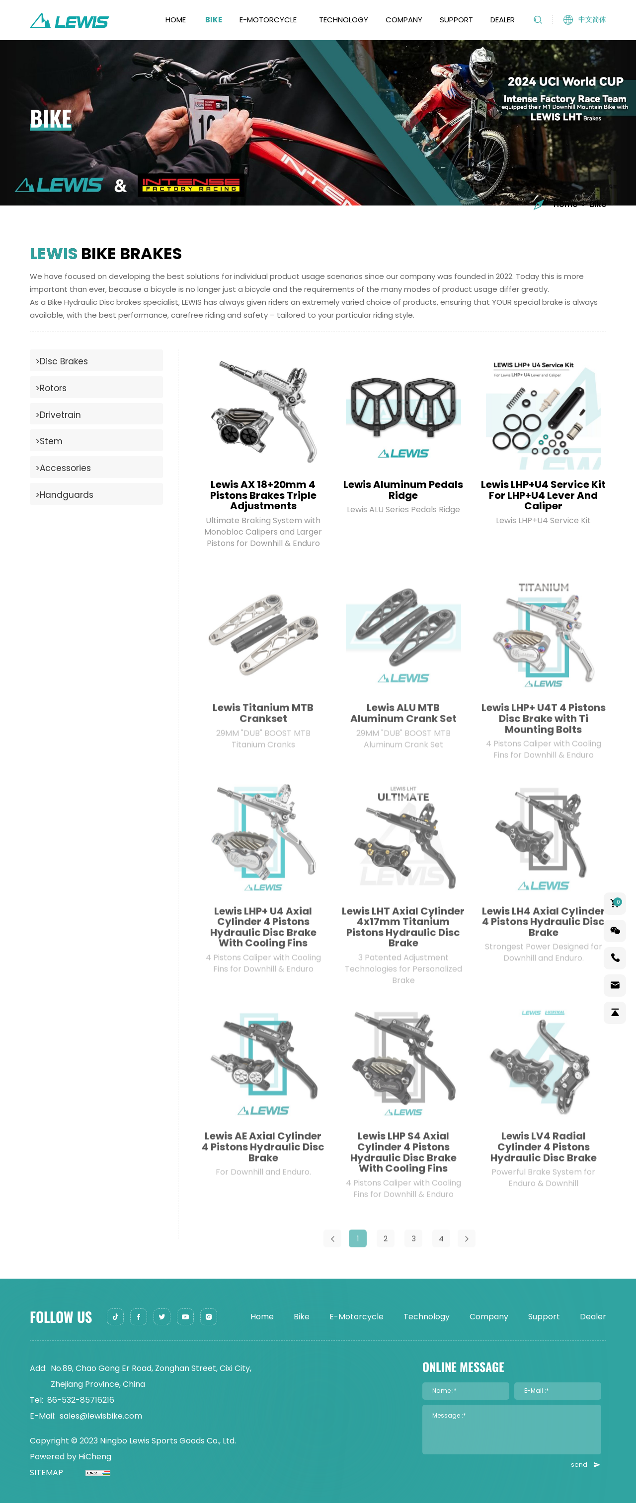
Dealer (502, 19)
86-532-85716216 (80, 1400)
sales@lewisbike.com (101, 1416)
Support (456, 19)
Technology (343, 19)
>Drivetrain (58, 415)
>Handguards (64, 495)
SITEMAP (46, 1472)
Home (175, 19)
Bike (213, 19)
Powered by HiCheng (70, 1456)
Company (404, 19)
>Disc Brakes (61, 361)
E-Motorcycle (268, 19)
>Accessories (63, 468)
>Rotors (51, 388)
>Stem (49, 441)
